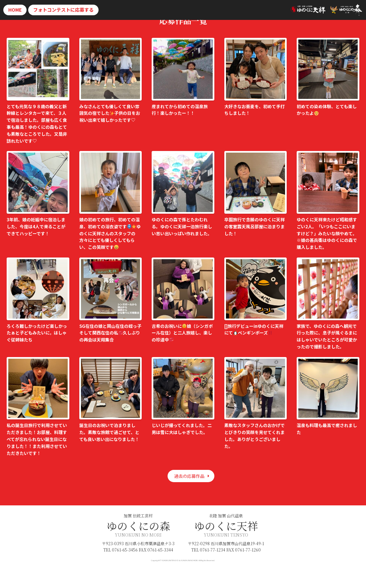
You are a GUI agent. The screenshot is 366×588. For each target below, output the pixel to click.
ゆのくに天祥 (226, 525)
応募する (63, 9)
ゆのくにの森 (138, 525)
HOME (15, 9)
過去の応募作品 (189, 476)
